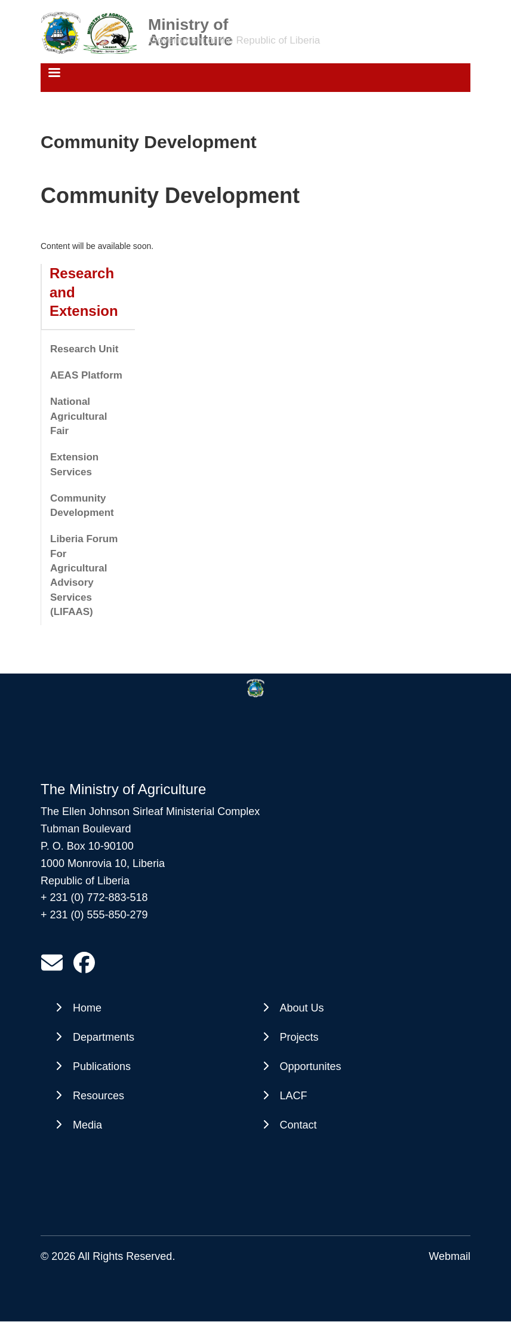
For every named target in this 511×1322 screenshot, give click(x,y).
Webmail (449, 1256)
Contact (298, 1125)
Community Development (82, 505)
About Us (302, 1008)
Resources (98, 1096)
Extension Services (74, 464)
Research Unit (84, 349)
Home (87, 1008)
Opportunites (310, 1066)
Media (87, 1125)
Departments (103, 1037)
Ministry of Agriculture (190, 24)
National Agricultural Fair (78, 416)
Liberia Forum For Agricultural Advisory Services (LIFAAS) (84, 575)
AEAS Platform (86, 375)
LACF (293, 1096)
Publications (102, 1066)
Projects (299, 1037)
